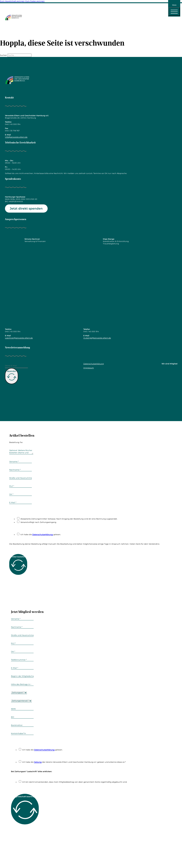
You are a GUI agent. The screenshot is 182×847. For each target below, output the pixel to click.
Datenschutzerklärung (93, 364)
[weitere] (21, 451)
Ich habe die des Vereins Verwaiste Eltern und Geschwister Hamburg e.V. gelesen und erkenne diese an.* (74, 762)
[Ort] (20, 494)
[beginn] (22, 676)
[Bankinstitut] (22, 725)
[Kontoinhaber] (22, 733)
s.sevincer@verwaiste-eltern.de (19, 338)
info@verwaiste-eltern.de (16, 137)
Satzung (38, 762)
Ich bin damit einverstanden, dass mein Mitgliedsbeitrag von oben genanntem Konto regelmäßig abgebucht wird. (74, 782)
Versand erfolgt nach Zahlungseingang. (38, 522)
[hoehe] (22, 684)
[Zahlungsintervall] (21, 700)
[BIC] (22, 717)
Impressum (88, 368)
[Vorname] (20, 461)
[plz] (20, 486)
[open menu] (174, 11)
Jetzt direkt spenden (26, 208)
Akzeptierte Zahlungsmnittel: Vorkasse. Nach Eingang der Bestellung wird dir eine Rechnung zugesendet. (68, 519)
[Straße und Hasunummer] (20, 478)
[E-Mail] (16, 366)
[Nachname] (20, 469)
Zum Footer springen (35, 1)
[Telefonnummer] (22, 659)
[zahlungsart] (19, 692)
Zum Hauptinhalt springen (12, 1)
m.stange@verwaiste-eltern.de (97, 338)
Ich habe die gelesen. (40, 534)
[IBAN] (22, 709)
